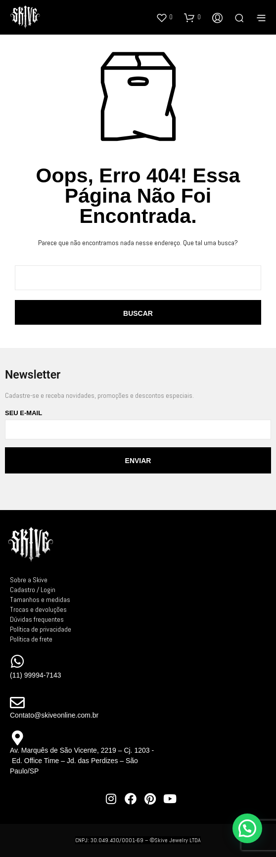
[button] (164, 17)
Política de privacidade (40, 629)
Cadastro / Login (32, 589)
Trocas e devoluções (38, 609)
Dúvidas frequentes (37, 619)
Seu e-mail (138, 424)
